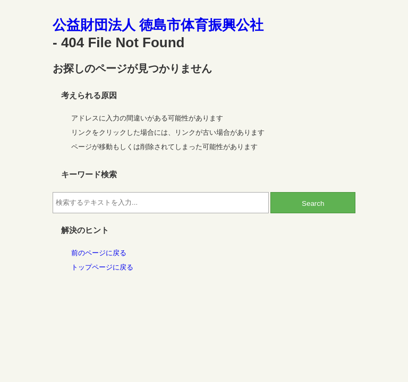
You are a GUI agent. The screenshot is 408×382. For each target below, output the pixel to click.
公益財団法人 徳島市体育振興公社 (158, 25)
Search (313, 203)
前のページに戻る (98, 253)
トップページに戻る (102, 267)
